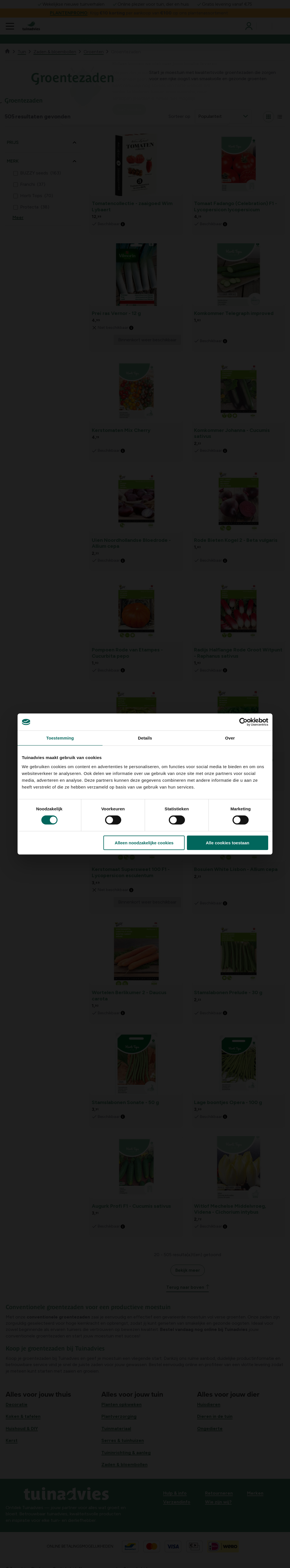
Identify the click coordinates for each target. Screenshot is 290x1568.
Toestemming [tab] (60, 738)
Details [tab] (145, 738)
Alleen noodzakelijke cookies (144, 842)
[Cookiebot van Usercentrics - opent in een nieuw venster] (243, 722)
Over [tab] (230, 738)
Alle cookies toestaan (227, 842)
